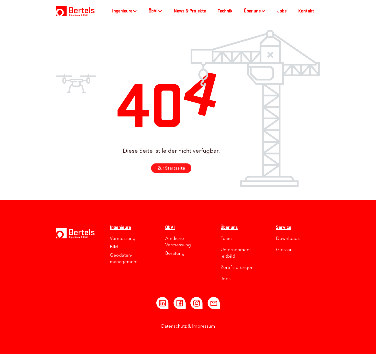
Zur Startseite (171, 171)
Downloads (288, 239)
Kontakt (306, 11)
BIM (114, 247)
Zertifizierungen (237, 268)
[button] (124, 11)
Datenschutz (174, 326)
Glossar (284, 250)
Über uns (229, 227)
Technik (224, 11)
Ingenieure (120, 227)
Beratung (174, 253)
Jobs (282, 11)
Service (283, 227)
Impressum (203, 326)
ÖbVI (170, 227)
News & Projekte (190, 11)
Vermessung (122, 239)
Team (226, 239)
